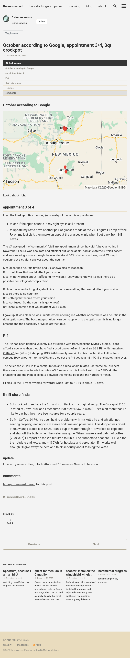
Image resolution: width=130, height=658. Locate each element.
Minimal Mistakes (52, 650)
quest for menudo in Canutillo (48, 585)
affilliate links (20, 640)
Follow (43, 21)
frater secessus (22, 17)
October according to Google (20, 69)
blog (89, 6)
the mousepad (13, 6)
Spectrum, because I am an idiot (17, 585)
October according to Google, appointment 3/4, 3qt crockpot (57, 48)
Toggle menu (12, 34)
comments (11, 94)
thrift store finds (14, 84)
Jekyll (39, 650)
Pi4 (7, 79)
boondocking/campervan (46, 6)
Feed (37, 645)
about (101, 6)
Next (96, 556)
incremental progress (112, 583)
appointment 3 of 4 (15, 74)
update (10, 89)
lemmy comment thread (19, 499)
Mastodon (22, 645)
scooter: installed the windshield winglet (80, 585)
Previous (34, 556)
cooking (74, 6)
